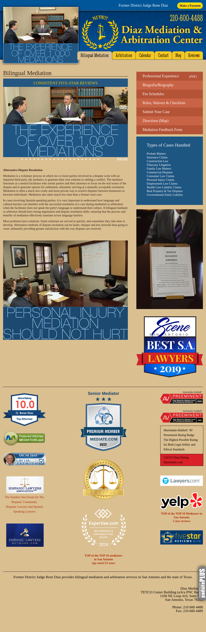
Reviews (194, 55)
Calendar (145, 55)
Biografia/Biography (158, 85)
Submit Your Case (156, 112)
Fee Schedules (153, 94)
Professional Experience (161, 76)
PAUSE (122, 159)
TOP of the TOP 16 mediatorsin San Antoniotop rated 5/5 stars (103, 559)
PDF (193, 76)
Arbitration (124, 55)
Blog (178, 55)
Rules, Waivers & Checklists (164, 103)
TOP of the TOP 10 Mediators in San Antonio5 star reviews (181, 517)
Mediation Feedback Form (162, 130)
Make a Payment (190, 5)
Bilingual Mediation (95, 55)
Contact (163, 55)
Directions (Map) (155, 121)
